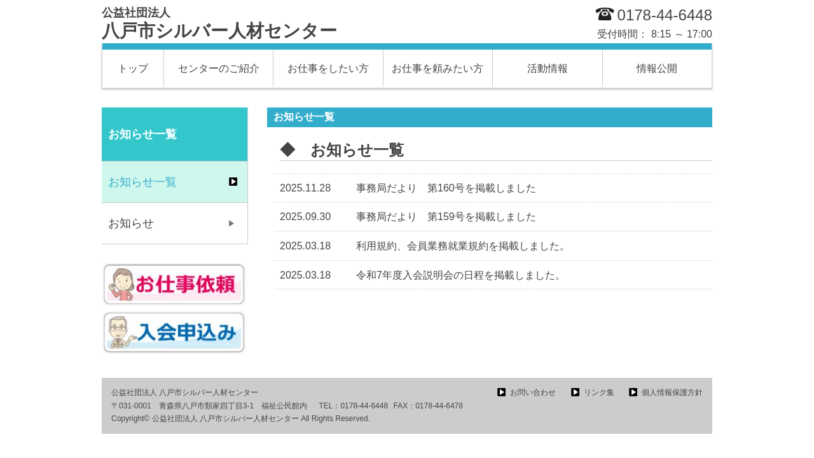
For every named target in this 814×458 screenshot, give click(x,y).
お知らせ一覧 (142, 182)
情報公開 (657, 68)
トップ (133, 68)
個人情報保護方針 (672, 392)
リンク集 (599, 392)
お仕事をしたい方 (328, 68)
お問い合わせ (533, 392)
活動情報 (547, 68)
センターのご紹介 (218, 68)
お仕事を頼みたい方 (437, 68)
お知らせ (131, 223)
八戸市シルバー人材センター (219, 23)
